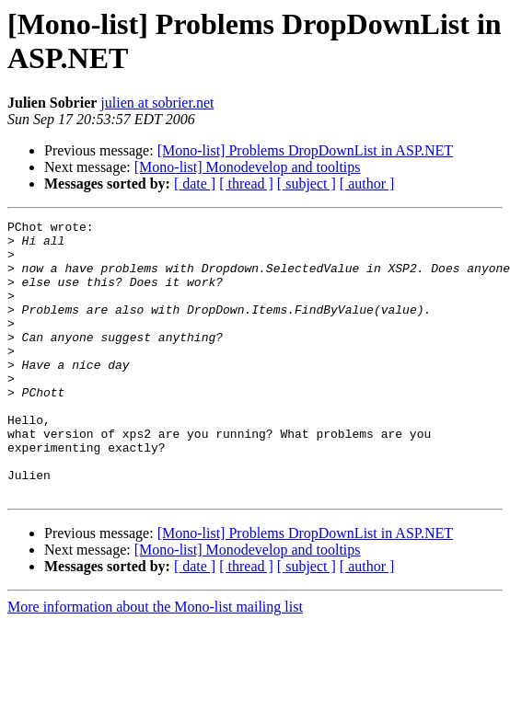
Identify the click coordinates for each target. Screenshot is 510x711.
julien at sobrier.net (157, 102)
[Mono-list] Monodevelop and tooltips (247, 167)
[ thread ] (246, 183)
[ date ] (194, 183)
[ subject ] (306, 183)
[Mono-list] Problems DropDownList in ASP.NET (305, 150)
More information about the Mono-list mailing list (155, 662)
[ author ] (367, 183)
